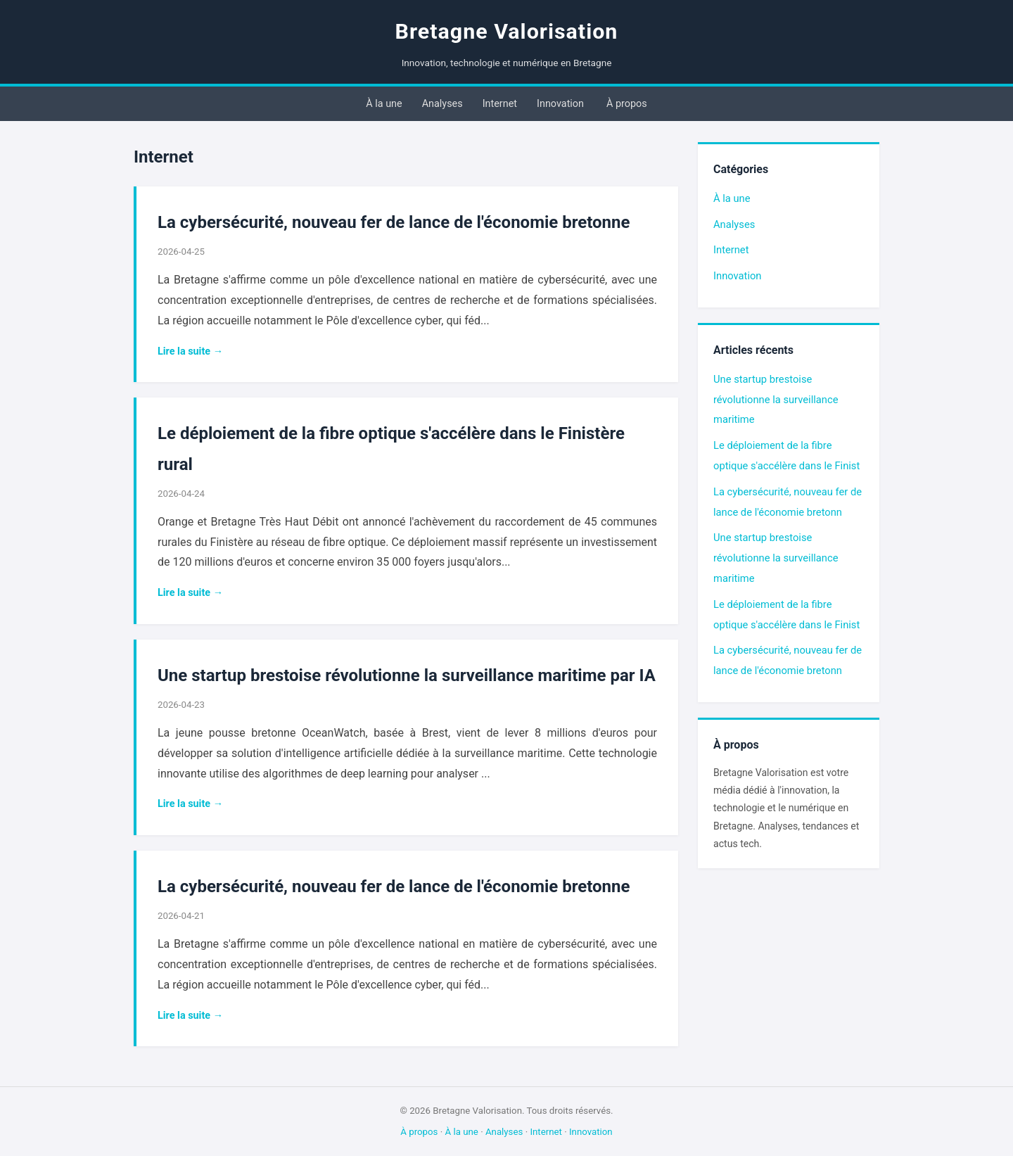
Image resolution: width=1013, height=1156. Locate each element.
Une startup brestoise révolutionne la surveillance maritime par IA (407, 675)
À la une (384, 104)
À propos (626, 104)
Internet (500, 104)
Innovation (560, 104)
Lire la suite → (190, 351)
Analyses (442, 104)
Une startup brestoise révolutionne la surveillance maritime (775, 399)
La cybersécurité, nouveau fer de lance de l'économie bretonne (394, 222)
